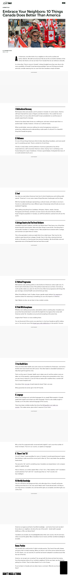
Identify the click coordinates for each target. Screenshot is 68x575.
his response (57, 294)
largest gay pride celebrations (41, 323)
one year (27, 384)
